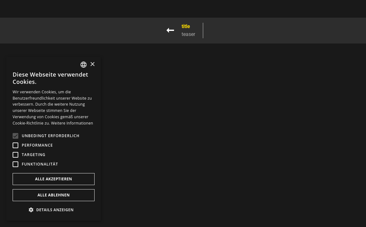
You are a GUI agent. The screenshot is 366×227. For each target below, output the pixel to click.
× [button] (92, 64)
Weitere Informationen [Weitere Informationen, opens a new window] (72, 123)
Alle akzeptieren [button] (53, 179)
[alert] (53, 139)
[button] (54, 209)
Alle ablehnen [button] (54, 195)
